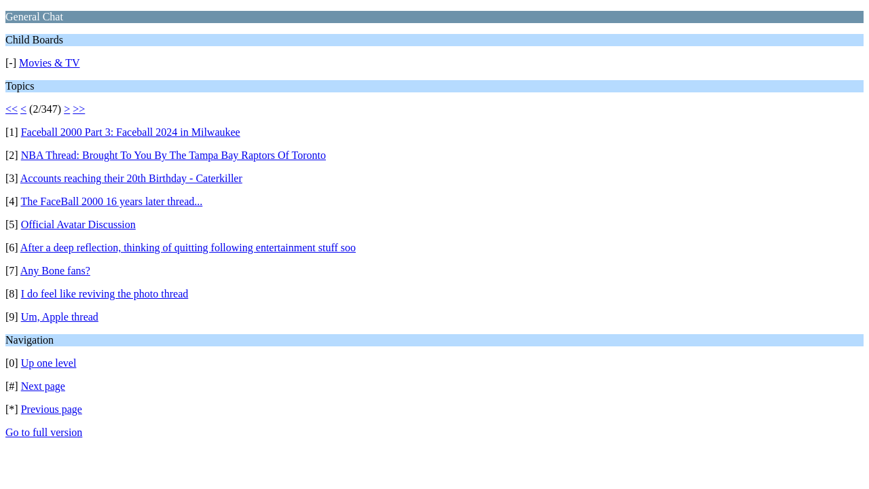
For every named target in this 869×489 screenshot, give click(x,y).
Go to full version (43, 432)
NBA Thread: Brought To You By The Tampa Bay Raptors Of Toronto (173, 155)
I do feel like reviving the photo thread (105, 294)
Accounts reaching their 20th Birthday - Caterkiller (131, 178)
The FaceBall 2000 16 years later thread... (111, 201)
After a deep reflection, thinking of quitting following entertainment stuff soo (188, 247)
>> (79, 109)
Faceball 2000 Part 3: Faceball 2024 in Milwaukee (130, 132)
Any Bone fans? (55, 270)
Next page (43, 386)
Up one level (49, 363)
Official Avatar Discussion (78, 224)
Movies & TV (49, 63)
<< (11, 109)
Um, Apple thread (59, 317)
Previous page (51, 409)
